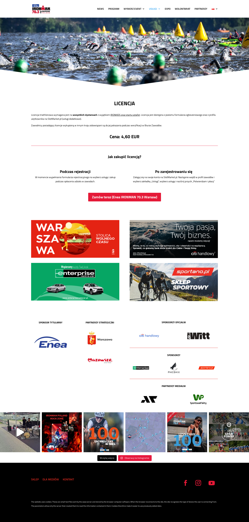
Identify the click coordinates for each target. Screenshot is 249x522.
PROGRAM (113, 9)
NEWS (100, 9)
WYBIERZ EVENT (132, 9)
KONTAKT (68, 479)
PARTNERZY (201, 9)
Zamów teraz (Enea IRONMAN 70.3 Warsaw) (124, 197)
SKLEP (35, 479)
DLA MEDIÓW (51, 479)
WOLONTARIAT (182, 9)
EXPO (167, 9)
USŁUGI (153, 9)
